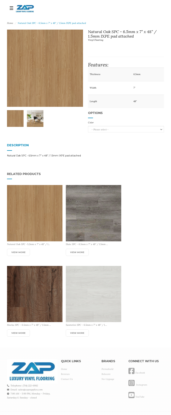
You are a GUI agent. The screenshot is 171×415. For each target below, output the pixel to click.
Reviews (65, 363)
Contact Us (67, 368)
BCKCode (39, 407)
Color (91, 122)
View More (18, 246)
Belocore (106, 363)
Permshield (107, 358)
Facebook (136, 361)
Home (10, 23)
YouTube (136, 385)
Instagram (137, 373)
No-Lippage (108, 368)
